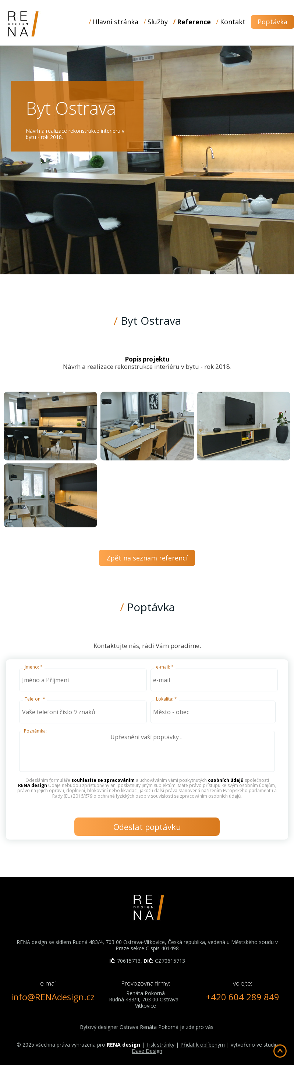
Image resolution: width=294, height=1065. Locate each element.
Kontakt (232, 21)
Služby (158, 21)
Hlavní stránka (115, 21)
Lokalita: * (166, 699)
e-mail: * (165, 667)
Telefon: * (35, 699)
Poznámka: (35, 731)
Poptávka (272, 21)
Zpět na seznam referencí (147, 557)
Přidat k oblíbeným (202, 1044)
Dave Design (147, 1050)
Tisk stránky (160, 1044)
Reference (194, 21)
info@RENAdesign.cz (53, 997)
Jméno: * (34, 667)
